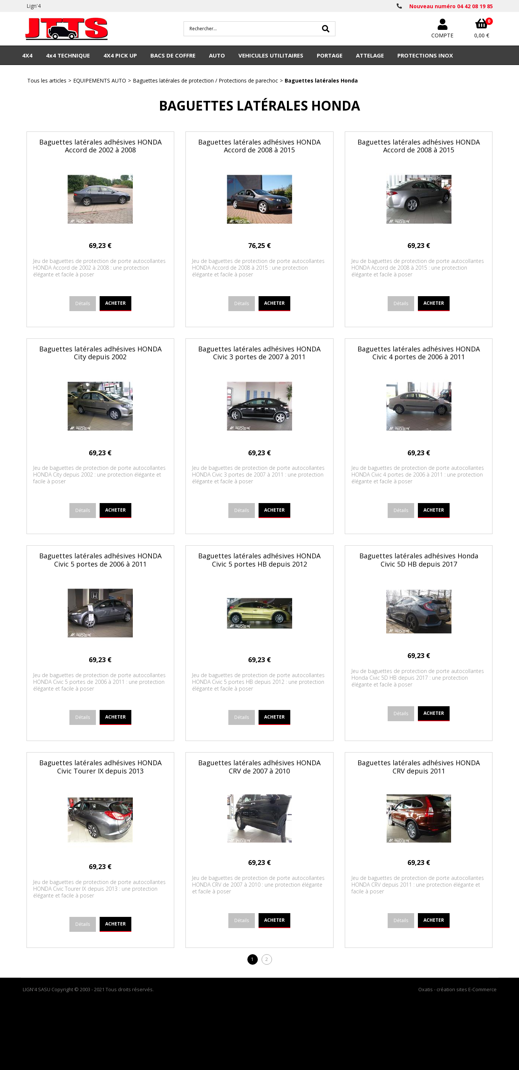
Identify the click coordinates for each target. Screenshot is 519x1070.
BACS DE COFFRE (173, 55)
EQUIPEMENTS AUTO (99, 80)
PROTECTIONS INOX (425, 55)
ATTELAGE (370, 55)
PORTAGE (330, 55)
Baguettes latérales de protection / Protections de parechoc (205, 80)
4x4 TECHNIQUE (68, 55)
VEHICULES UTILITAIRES (270, 55)
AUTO (217, 55)
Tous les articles (46, 80)
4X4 (27, 55)
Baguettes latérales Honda (321, 80)
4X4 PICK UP (120, 55)
